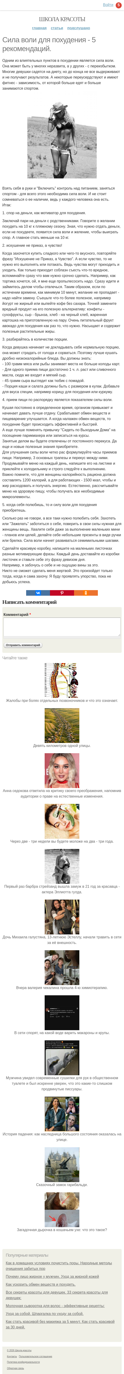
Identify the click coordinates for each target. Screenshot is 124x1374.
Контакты (12, 1356)
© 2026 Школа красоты (19, 1350)
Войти (108, 5)
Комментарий (17, 615)
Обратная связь (15, 1368)
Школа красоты (62, 19)
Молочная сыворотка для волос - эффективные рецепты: (55, 1306)
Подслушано (78, 28)
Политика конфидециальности (23, 1362)
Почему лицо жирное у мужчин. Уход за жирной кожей (52, 1277)
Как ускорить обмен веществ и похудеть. (41, 1284)
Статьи (57, 28)
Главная (39, 28)
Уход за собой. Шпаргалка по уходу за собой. (45, 1314)
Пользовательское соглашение (35, 1356)
